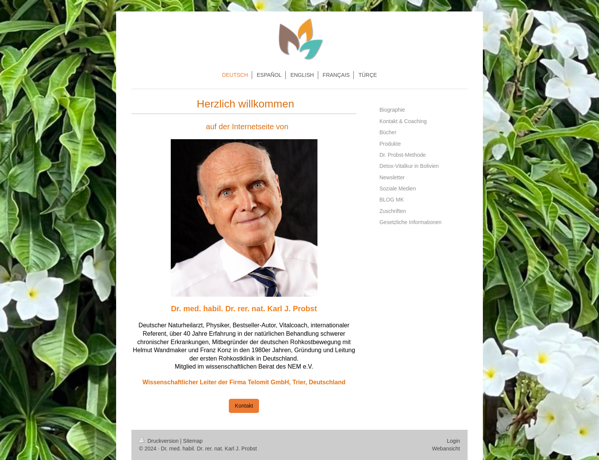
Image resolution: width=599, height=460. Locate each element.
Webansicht (446, 448)
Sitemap (192, 441)
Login (453, 441)
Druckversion (159, 441)
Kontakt (244, 406)
